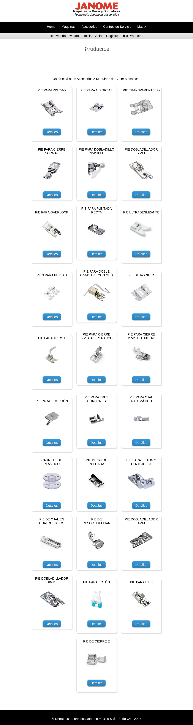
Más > (141, 27)
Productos (134, 36)
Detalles (52, 132)
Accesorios (89, 27)
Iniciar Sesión (93, 36)
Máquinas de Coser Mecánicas (118, 79)
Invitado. (74, 36)
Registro (112, 36)
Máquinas (68, 27)
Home (51, 27)
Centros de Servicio (117, 27)
